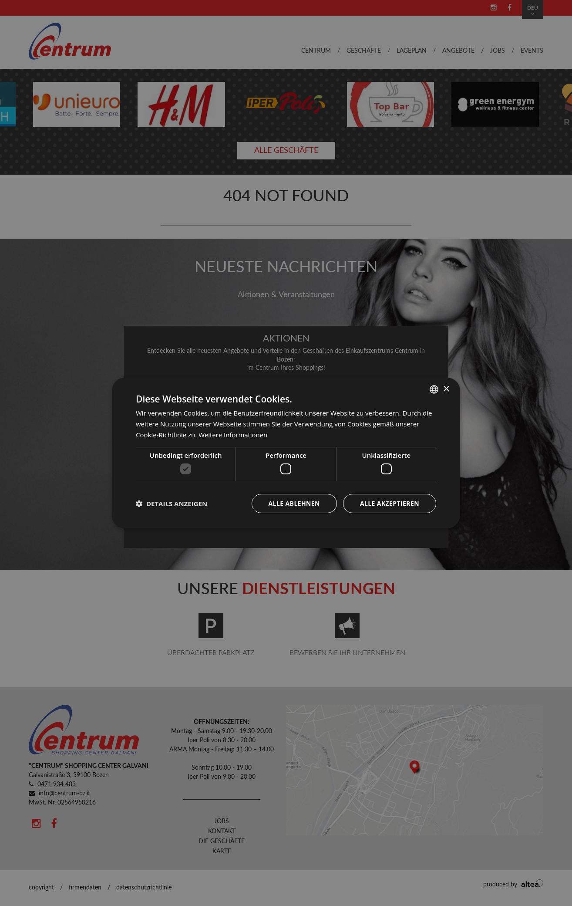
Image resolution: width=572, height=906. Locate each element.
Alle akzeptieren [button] (389, 503)
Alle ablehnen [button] (294, 503)
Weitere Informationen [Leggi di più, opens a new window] (233, 434)
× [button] (446, 388)
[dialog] (286, 453)
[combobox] (434, 389)
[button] (171, 503)
